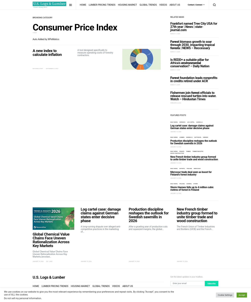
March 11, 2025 (175, 33)
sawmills (199, 122)
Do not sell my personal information (22, 298)
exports (182, 168)
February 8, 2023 (175, 103)
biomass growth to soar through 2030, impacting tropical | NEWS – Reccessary (192, 45)
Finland (189, 168)
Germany (182, 122)
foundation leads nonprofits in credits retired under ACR (193, 79)
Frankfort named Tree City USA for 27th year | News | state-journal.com (193, 27)
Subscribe (211, 283)
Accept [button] (242, 295)
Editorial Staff (38, 68)
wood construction (177, 153)
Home (83, 5)
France (181, 151)
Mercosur (197, 168)
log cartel (190, 122)
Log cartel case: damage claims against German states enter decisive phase (192, 127)
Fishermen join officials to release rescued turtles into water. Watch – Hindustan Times (193, 96)
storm (195, 183)
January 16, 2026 (175, 178)
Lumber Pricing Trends (102, 5)
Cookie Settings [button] (225, 295)
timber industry (197, 151)
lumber (181, 137)
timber (188, 151)
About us (175, 5)
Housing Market (127, 5)
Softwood (197, 137)
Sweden (205, 137)
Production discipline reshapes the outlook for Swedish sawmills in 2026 (193, 142)
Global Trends (148, 5)
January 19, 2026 (175, 131)
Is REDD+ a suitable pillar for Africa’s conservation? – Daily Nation (189, 63)
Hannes (188, 183)
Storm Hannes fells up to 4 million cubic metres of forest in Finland (192, 188)
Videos (163, 5)
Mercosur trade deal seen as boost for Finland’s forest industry (191, 173)
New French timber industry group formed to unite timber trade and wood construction (194, 158)
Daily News (174, 122)
